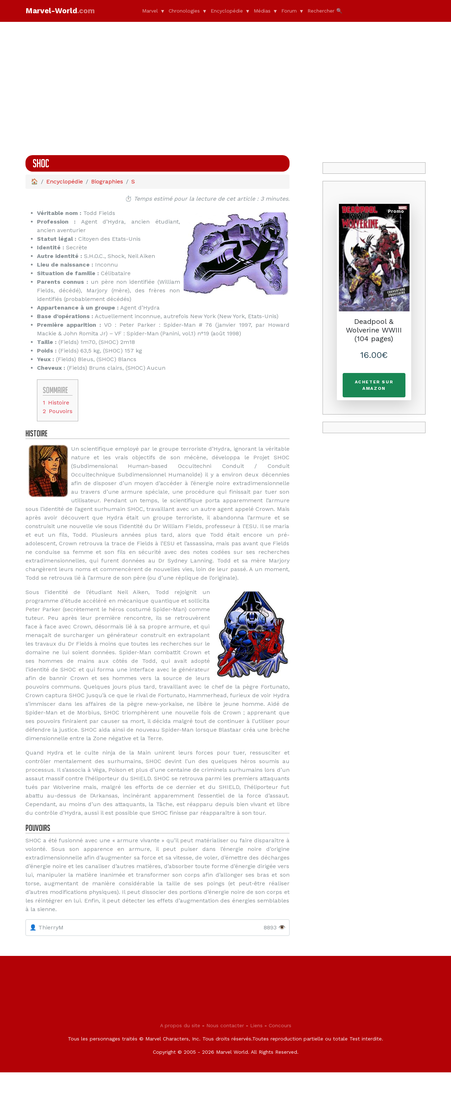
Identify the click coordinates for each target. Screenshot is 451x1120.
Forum (289, 11)
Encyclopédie (227, 11)
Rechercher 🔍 (324, 11)
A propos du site (180, 1073)
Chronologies (184, 11)
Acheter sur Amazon (374, 385)
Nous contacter (225, 1073)
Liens (256, 1073)
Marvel (150, 11)
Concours (280, 1073)
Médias (262, 11)
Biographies (107, 181)
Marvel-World (63, 10)
